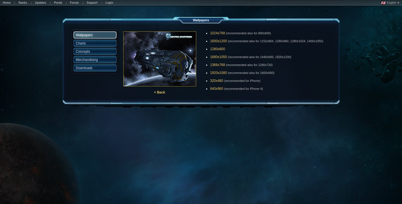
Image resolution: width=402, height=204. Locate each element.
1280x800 (217, 49)
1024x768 (217, 33)
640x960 (216, 89)
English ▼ (390, 3)
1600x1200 (218, 41)
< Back (159, 92)
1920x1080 (218, 73)
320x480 (216, 81)
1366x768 (217, 65)
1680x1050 (218, 57)
